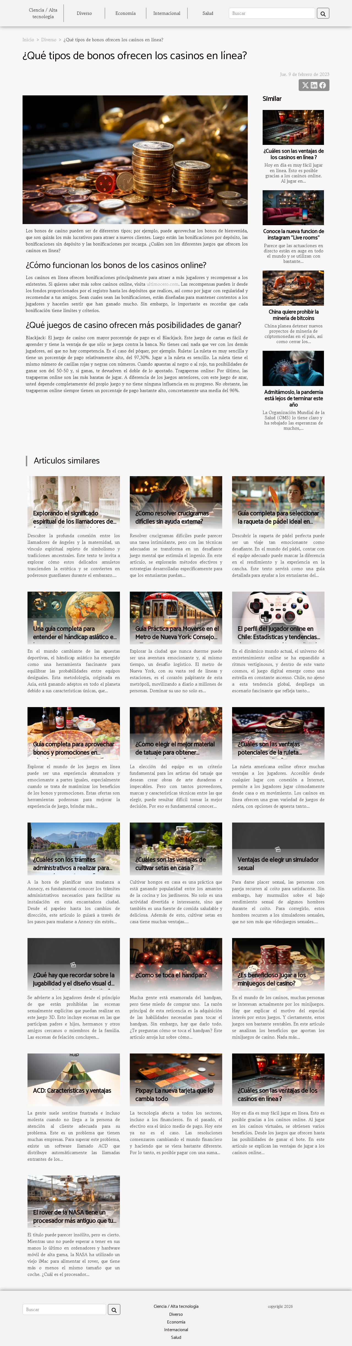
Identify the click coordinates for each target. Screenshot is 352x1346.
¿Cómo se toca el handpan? (171, 975)
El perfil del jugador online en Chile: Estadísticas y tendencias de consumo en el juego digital (277, 637)
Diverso (84, 13)
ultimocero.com (162, 284)
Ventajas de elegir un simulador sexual (278, 864)
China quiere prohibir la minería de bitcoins (294, 315)
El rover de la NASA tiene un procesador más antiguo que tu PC (73, 1221)
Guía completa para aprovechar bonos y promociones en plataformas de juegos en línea (73, 753)
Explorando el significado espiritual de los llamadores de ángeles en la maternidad (73, 522)
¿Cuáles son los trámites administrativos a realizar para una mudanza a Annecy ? (71, 868)
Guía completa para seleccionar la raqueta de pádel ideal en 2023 (278, 522)
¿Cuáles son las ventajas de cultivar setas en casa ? (170, 864)
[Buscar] (272, 13)
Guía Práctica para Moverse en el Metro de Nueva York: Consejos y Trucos (177, 637)
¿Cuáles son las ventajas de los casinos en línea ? (293, 154)
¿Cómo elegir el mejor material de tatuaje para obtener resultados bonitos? (175, 753)
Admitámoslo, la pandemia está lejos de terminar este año (293, 398)
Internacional (166, 13)
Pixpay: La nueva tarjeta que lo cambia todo (174, 1095)
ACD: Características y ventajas (72, 1091)
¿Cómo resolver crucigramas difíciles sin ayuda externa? (172, 518)
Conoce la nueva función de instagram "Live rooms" (293, 234)
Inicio (28, 39)
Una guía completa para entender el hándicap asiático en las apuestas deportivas (74, 637)
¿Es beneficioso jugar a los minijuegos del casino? (272, 979)
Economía (126, 13)
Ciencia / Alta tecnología (43, 13)
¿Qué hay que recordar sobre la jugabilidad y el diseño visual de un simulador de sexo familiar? (73, 983)
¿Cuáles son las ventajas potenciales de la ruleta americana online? (269, 753)
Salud (208, 13)
